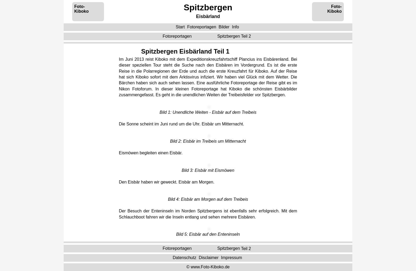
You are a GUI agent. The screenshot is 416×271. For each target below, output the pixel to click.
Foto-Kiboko (81, 9)
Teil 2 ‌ (234, 36)
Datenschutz (184, 257)
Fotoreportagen (201, 27)
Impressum (231, 257)
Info (235, 27)
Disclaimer (209, 257)
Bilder (224, 27)
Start (180, 27)
